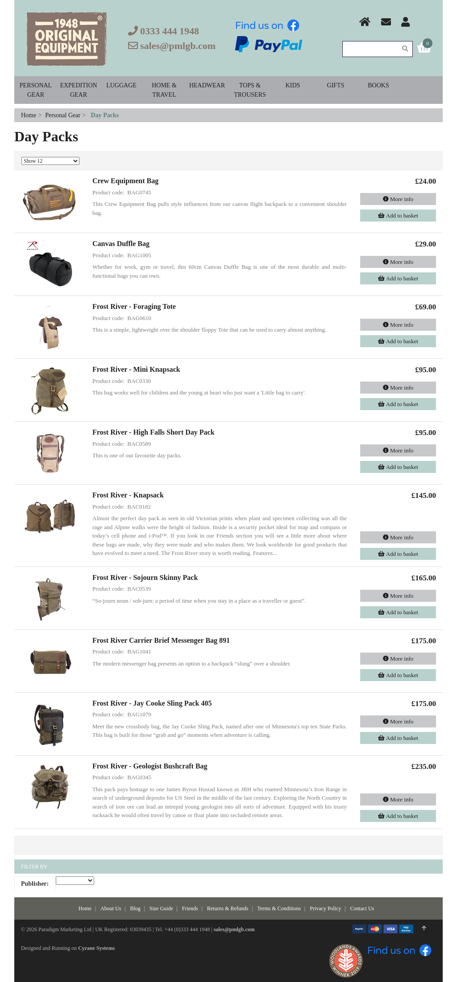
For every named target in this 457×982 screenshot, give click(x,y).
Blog (135, 908)
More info (398, 199)
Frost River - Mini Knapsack (136, 369)
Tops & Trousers (250, 90)
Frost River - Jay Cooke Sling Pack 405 (152, 703)
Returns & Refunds (228, 908)
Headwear (207, 85)
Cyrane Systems (96, 948)
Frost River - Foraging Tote (134, 306)
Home (29, 115)
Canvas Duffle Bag (121, 243)
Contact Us (362, 908)
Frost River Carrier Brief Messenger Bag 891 (161, 640)
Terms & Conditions (279, 908)
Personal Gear (36, 90)
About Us (110, 908)
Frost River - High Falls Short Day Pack (153, 432)
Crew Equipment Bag (125, 181)
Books (378, 85)
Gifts (336, 85)
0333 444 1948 (169, 31)
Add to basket (398, 215)
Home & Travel (164, 90)
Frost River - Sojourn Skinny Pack (145, 577)
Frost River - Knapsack (128, 495)
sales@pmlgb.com (178, 45)
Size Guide (161, 908)
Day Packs (105, 115)
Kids (293, 85)
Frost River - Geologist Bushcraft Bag (150, 766)
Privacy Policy (325, 908)
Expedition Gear (78, 90)
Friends (190, 908)
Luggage (121, 85)
